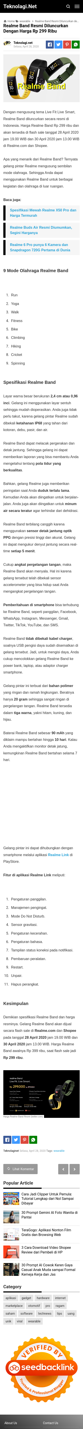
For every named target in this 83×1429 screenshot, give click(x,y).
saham (10, 1313)
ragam (60, 1306)
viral (20, 1321)
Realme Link (58, 855)
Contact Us (50, 1423)
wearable (59, 1150)
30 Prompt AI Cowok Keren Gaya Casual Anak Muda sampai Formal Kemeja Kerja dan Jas (48, 1270)
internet (60, 1298)
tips (59, 1313)
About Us (10, 1423)
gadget (26, 1298)
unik (8, 1321)
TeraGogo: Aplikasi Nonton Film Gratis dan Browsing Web (46, 1232)
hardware (43, 1298)
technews (44, 1313)
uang (71, 1313)
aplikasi (11, 1298)
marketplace (14, 1306)
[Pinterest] (67, 45)
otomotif (34, 1306)
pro (48, 1306)
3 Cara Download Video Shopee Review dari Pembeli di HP (46, 1249)
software (26, 1313)
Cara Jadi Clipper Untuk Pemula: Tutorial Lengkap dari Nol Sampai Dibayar (47, 1199)
